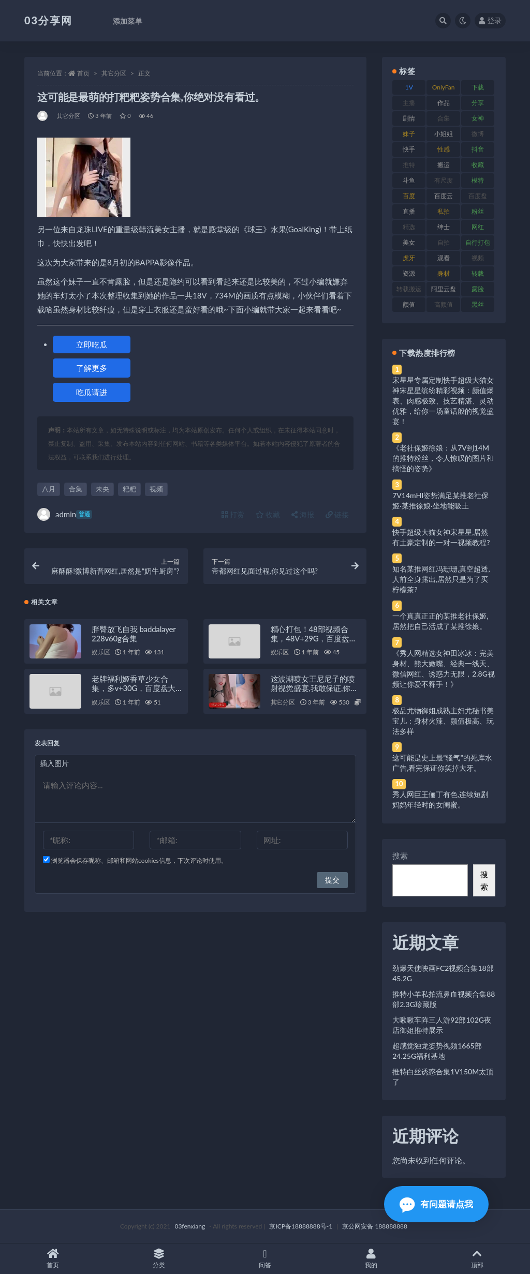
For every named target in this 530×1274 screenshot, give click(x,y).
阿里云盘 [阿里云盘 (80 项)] (443, 289)
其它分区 (113, 73)
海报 (302, 514)
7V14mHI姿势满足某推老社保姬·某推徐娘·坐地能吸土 (440, 500)
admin (64, 514)
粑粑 (129, 489)
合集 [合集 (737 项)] (443, 118)
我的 (371, 1259)
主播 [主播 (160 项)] (409, 103)
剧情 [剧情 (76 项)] (409, 118)
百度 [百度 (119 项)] (409, 196)
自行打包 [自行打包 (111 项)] (477, 242)
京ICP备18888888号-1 (300, 1226)
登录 (490, 20)
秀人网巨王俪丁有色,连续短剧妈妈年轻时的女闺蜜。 (440, 799)
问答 (265, 1259)
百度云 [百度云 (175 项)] (443, 196)
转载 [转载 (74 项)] (478, 273)
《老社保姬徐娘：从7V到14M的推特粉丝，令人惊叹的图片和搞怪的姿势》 (443, 458)
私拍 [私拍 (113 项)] (443, 211)
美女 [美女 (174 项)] (409, 242)
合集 (75, 489)
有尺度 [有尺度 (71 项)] (443, 180)
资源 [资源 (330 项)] (409, 273)
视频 (156, 489)
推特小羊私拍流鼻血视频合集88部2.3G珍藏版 (443, 999)
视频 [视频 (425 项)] (478, 258)
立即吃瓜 (91, 344)
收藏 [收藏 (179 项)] (478, 165)
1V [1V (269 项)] (409, 87)
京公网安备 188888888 (374, 1226)
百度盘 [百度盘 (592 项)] (477, 196)
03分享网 (48, 20)
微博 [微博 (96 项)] (478, 134)
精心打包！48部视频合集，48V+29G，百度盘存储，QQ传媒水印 (314, 639)
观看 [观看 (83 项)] (443, 258)
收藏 (268, 514)
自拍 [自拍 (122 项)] (443, 242)
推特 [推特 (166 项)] (409, 165)
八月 (48, 489)
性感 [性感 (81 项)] (443, 149)
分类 (159, 1259)
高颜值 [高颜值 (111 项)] (443, 304)
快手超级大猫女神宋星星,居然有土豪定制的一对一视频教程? (441, 537)
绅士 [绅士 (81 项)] (443, 227)
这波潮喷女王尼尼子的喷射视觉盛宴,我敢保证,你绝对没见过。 (314, 689)
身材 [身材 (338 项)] (443, 273)
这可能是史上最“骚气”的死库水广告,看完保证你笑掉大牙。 (442, 762)
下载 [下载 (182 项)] (478, 87)
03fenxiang (189, 1226)
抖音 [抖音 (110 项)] (478, 149)
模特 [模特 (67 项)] (478, 180)
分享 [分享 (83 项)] (478, 103)
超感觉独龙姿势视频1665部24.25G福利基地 (436, 1050)
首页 (83, 73)
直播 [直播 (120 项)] (409, 211)
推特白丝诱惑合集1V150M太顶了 (442, 1076)
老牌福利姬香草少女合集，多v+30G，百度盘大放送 (133, 689)
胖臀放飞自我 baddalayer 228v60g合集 (133, 634)
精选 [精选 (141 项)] (409, 227)
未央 (102, 489)
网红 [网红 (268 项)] (478, 227)
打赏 (233, 514)
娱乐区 (101, 653)
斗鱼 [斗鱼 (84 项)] (409, 180)
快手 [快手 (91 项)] (409, 149)
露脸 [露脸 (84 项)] (478, 289)
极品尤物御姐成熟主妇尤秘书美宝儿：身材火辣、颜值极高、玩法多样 (443, 721)
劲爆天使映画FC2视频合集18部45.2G (443, 973)
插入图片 (54, 764)
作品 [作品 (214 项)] (443, 103)
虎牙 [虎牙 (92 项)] (409, 258)
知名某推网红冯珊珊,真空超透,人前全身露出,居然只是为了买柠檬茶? (441, 579)
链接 (337, 514)
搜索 (400, 855)
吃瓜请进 (91, 392)
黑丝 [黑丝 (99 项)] (478, 304)
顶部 (477, 1259)
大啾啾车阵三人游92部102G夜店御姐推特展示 (441, 1025)
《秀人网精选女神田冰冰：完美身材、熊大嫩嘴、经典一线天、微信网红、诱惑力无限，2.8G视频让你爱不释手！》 (443, 668)
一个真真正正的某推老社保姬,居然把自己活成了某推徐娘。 (440, 621)
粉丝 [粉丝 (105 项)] (478, 211)
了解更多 (91, 367)
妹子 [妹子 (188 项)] (409, 134)
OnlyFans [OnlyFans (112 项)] (443, 89)
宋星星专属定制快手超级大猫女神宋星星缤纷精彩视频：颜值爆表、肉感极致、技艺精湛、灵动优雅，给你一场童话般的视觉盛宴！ (443, 401)
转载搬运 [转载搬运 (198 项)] (408, 289)
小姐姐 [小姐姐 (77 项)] (443, 134)
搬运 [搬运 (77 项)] (443, 165)
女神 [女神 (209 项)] (478, 118)
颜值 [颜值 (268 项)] (409, 304)
